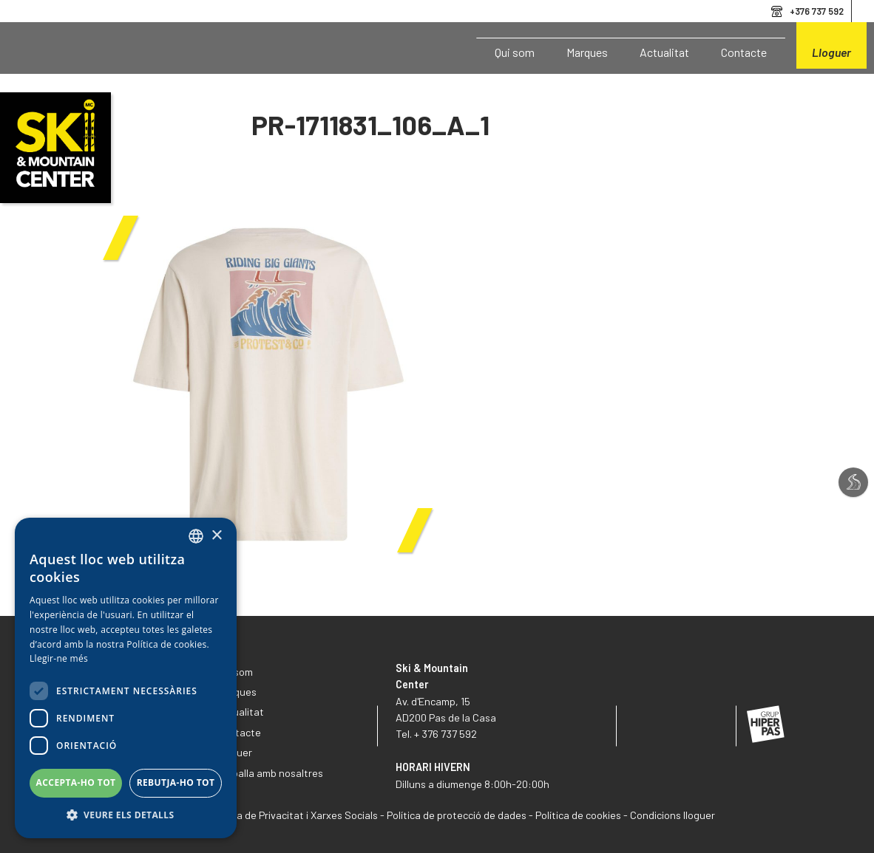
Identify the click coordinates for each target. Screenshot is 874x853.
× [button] (216, 535)
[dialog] (126, 678)
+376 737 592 (817, 11)
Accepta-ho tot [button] (76, 782)
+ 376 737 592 (445, 733)
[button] (126, 815)
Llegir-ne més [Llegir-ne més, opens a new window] (59, 658)
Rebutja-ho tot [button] (176, 782)
